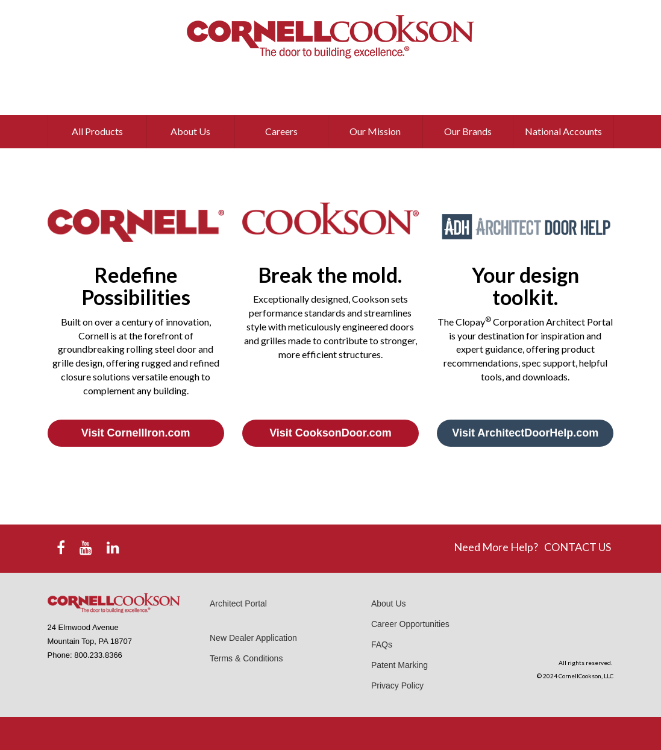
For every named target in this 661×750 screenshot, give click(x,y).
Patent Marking (399, 665)
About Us (388, 603)
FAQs (381, 644)
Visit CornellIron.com (135, 433)
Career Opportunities (410, 624)
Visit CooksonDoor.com (330, 433)
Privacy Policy (397, 685)
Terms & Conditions (246, 658)
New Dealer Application (253, 638)
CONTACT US (577, 546)
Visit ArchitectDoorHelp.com (525, 433)
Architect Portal (238, 603)
